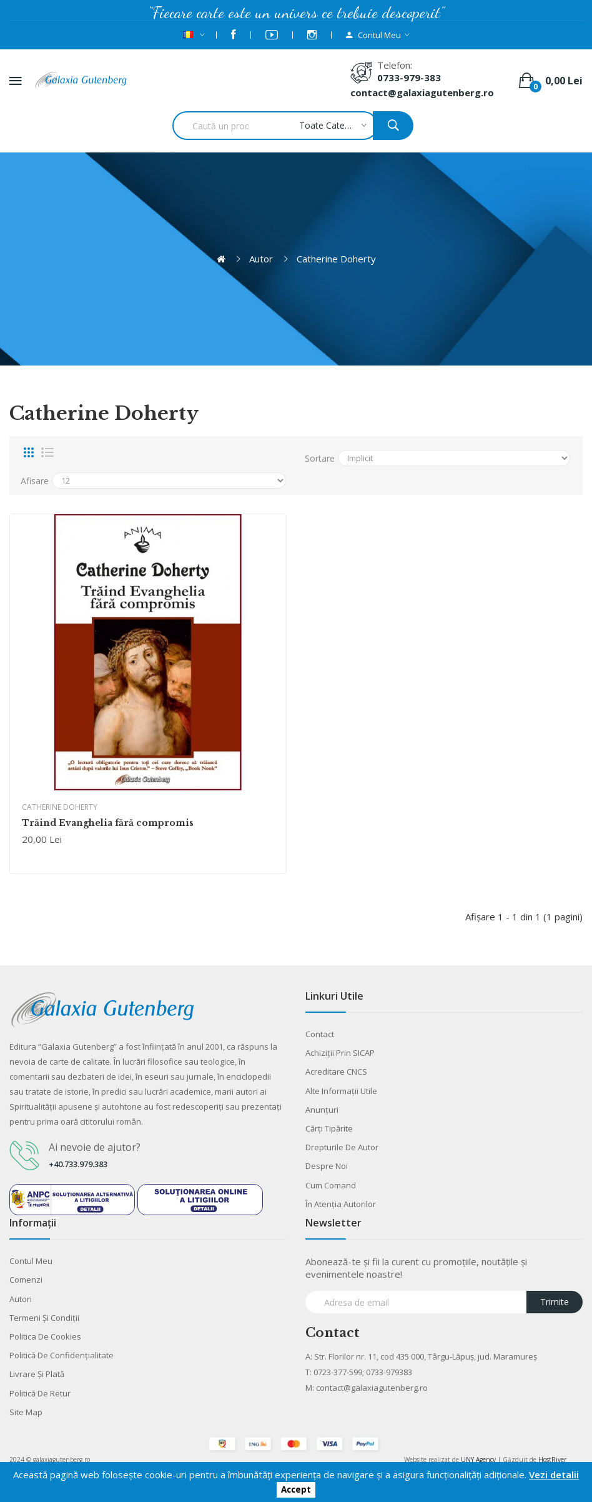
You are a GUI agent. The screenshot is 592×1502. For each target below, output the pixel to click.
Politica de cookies (45, 1336)
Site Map (25, 1412)
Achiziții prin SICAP (340, 1052)
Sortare (320, 458)
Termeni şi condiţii (44, 1317)
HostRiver (552, 1459)
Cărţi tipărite (329, 1128)
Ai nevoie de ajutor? (95, 1147)
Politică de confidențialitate (61, 1355)
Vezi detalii (554, 1474)
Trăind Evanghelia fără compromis (108, 822)
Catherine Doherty (336, 258)
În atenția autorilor (340, 1204)
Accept (296, 1490)
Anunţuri (321, 1109)
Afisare (35, 481)
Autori (20, 1299)
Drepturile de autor (341, 1147)
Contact (319, 1034)
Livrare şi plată (36, 1374)
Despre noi (326, 1165)
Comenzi (25, 1279)
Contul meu (30, 1260)
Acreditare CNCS (336, 1071)
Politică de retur (40, 1393)
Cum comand (330, 1185)
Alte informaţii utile (341, 1091)
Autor (261, 258)
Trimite (554, 1302)
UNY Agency (478, 1459)
